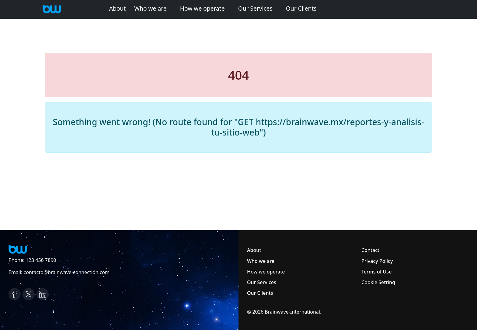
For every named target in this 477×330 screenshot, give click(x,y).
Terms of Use (376, 271)
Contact (370, 250)
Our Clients (301, 8)
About (117, 8)
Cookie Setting (378, 282)
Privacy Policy (377, 261)
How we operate (202, 8)
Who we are (150, 8)
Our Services (255, 8)
